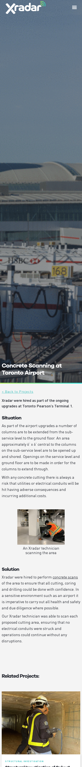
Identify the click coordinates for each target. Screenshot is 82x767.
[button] (74, 7)
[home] (24, 7)
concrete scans (65, 576)
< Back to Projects (17, 391)
